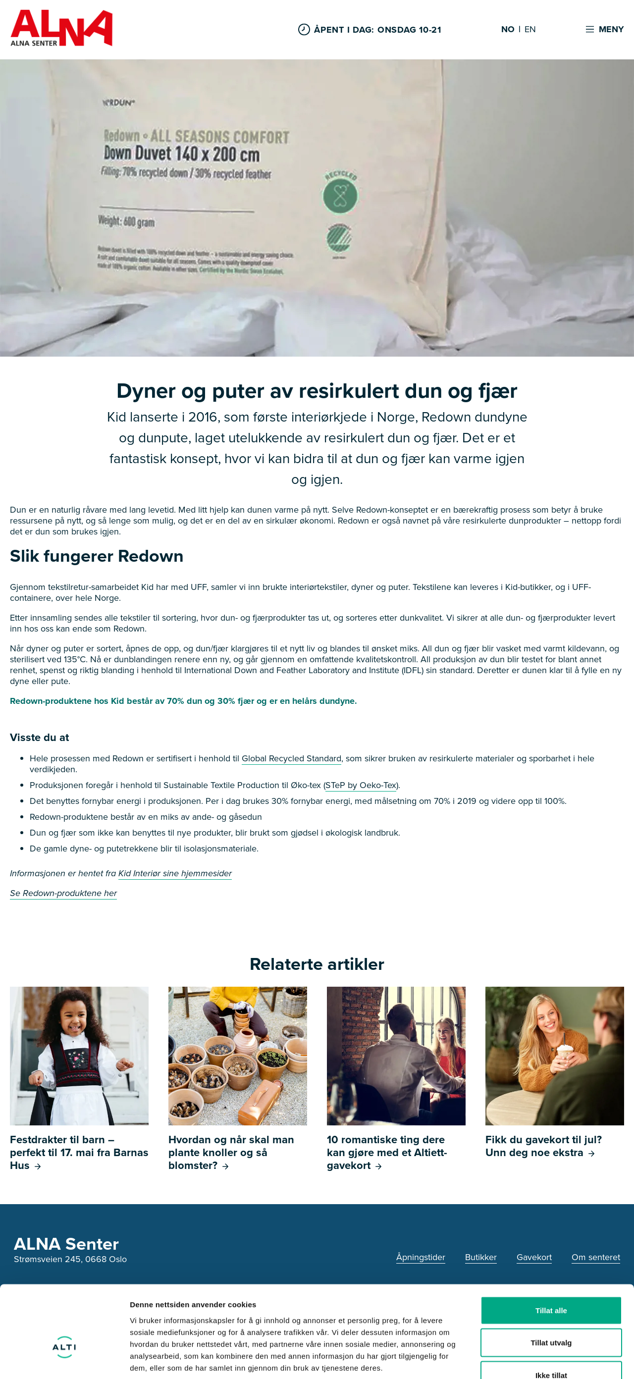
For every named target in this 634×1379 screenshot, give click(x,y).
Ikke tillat (551, 1314)
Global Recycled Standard (291, 758)
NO (508, 30)
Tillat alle (551, 1249)
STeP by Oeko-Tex (360, 785)
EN (530, 30)
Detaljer (527, 1359)
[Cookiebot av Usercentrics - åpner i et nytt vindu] (64, 1359)
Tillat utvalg (551, 1281)
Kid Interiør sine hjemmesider (175, 873)
